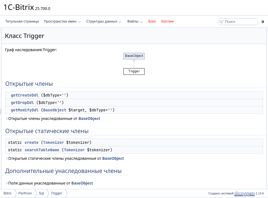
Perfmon (25, 193)
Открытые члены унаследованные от (121, 118)
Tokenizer (122, 142)
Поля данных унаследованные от (118, 183)
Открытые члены (220, 31)
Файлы (135, 21)
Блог (152, 21)
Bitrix (8, 193)
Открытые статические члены (229, 55)
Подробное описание (223, 79)
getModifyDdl (93, 110)
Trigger (56, 193)
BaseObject (123, 110)
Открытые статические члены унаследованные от (133, 158)
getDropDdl (91, 102)
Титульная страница (22, 21)
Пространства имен (62, 21)
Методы (213, 85)
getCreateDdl (93, 95)
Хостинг (167, 21)
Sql (41, 193)
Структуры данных (103, 21)
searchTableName (110, 149)
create (100, 142)
